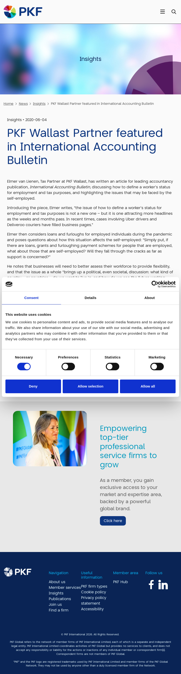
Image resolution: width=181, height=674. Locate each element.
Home (8, 103)
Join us (55, 604)
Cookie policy (93, 592)
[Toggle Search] (173, 12)
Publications (60, 599)
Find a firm (58, 610)
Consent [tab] (31, 298)
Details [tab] (90, 298)
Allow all (148, 386)
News (23, 103)
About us (57, 582)
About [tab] (149, 298)
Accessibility (92, 609)
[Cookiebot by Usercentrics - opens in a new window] (155, 284)
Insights (39, 103)
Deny (33, 386)
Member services (65, 587)
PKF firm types (94, 586)
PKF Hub (120, 582)
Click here (113, 520)
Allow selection (90, 386)
